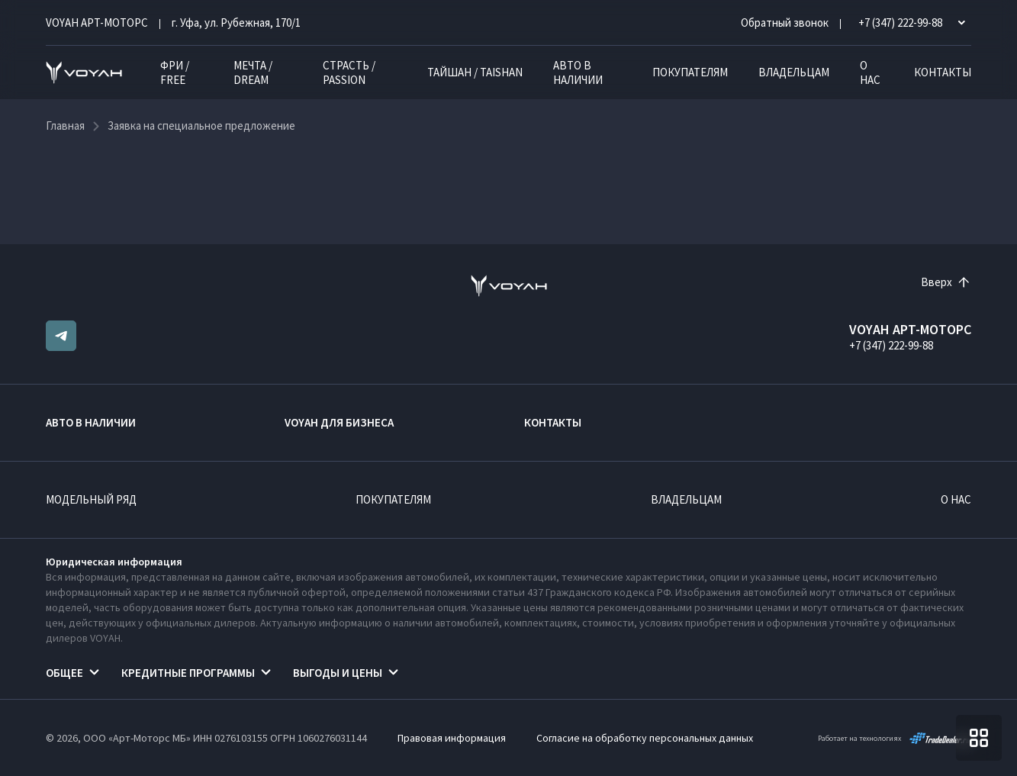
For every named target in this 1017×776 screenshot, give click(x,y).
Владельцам (793, 72)
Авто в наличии (578, 72)
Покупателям (690, 72)
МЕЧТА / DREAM (252, 72)
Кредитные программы (188, 672)
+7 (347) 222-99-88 (891, 345)
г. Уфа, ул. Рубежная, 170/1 (236, 22)
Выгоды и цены (337, 672)
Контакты (942, 72)
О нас (870, 72)
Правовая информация (451, 738)
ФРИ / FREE (174, 72)
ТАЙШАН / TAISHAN (475, 72)
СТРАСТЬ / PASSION (349, 72)
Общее (64, 672)
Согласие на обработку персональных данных (644, 738)
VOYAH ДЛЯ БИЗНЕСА (339, 422)
